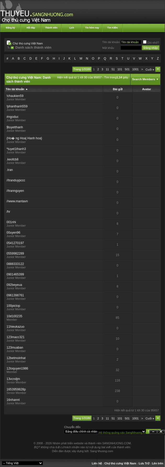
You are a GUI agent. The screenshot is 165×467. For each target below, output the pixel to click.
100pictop (13, 306)
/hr (8, 212)
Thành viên (51, 27)
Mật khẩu (108, 47)
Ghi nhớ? (151, 42)
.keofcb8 (12, 159)
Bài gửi (118, 89)
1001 (135, 69)
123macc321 (16, 337)
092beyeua (14, 285)
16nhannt (13, 400)
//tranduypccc (16, 180)
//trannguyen (15, 191)
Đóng (161, 432)
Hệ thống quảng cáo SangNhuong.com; (124, 432)
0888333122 (15, 264)
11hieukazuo (15, 326)
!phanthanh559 (17, 106)
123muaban (15, 347)
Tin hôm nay (92, 27)
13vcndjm (13, 379)
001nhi (11, 222)
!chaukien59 (15, 96)
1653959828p (16, 389)
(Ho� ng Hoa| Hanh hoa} (24, 138)
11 (107, 69)
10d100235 (14, 316)
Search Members (143, 79)
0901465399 (15, 274)
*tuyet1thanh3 (16, 149)
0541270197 (15, 243)
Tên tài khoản (111, 42)
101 (119, 69)
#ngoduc (13, 117)
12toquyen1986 (17, 368)
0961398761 (15, 295)
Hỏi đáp (31, 27)
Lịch (71, 27)
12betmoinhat (16, 358)
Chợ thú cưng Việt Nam (28, 43)
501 (127, 69)
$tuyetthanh (15, 127)
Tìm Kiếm (112, 27)
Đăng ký (10, 27)
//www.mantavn (17, 201)
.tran (10, 170)
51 (113, 69)
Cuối (150, 69)
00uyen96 (13, 232)
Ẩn (153, 432)
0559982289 (15, 253)
